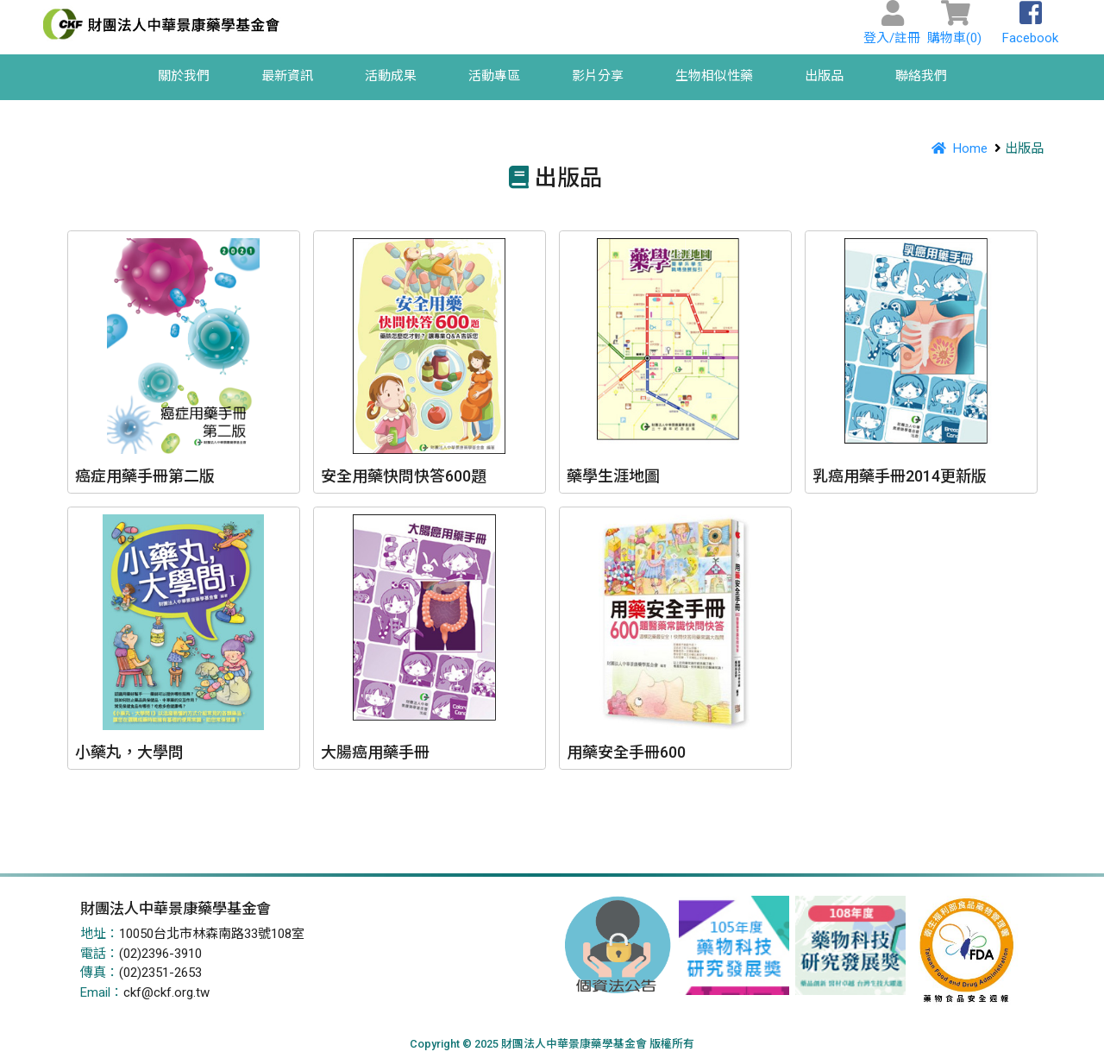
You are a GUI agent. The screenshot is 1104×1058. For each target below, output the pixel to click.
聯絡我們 (921, 76)
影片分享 (598, 76)
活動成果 (391, 76)
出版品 (824, 76)
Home (956, 148)
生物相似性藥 (714, 76)
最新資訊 (287, 76)
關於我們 (184, 76)
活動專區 (494, 76)
